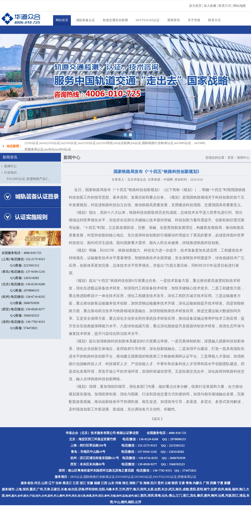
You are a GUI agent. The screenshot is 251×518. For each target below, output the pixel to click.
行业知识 (10, 172)
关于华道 (194, 20)
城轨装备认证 (85, 20)
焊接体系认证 (187, 477)
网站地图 (239, 6)
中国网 (168, 179)
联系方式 (214, 20)
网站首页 (62, 20)
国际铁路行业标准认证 (99, 477)
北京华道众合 (136, 179)
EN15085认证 (125, 477)
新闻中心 (10, 166)
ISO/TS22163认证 (147, 20)
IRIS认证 (76, 477)
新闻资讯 (173, 20)
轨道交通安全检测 (115, 20)
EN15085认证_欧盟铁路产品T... (28, 179)
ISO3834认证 (143, 477)
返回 (157, 419)
